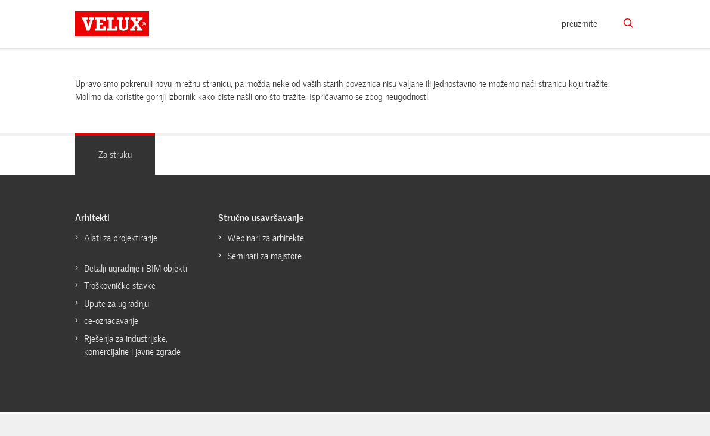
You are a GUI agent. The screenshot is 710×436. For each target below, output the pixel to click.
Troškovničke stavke (120, 286)
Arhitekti (92, 218)
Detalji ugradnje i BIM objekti (135, 268)
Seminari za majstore (264, 256)
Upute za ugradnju (116, 303)
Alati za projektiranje (120, 238)
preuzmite (579, 23)
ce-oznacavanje (111, 321)
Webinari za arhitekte (265, 238)
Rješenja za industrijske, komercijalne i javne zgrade (132, 346)
